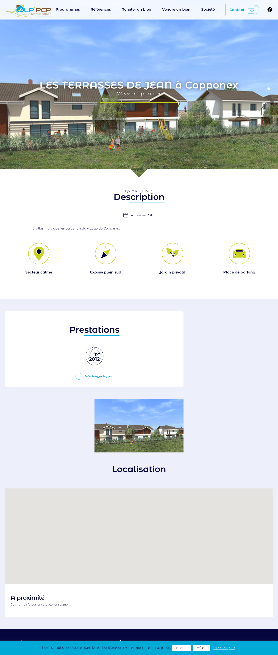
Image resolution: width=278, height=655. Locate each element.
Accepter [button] (181, 648)
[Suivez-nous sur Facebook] (270, 10)
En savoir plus (224, 648)
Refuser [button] (202, 648)
